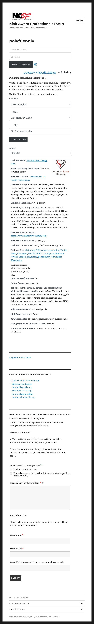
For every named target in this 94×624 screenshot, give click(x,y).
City (16, 125)
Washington (16, 260)
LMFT (39, 253)
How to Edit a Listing (21, 390)
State (15, 112)
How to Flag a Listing (22, 387)
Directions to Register (22, 384)
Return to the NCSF (18, 597)
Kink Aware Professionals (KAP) (36, 24)
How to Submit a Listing (23, 397)
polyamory (32, 257)
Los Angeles (48, 253)
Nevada (14, 257)
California (30, 250)
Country (13, 98)
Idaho (13, 253)
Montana (59, 253)
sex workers (56, 257)
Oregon (22, 257)
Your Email (17, 548)
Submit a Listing (17, 609)
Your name (16, 535)
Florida (63, 250)
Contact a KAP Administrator (25, 380)
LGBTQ (31, 253)
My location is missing (25, 469)
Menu (79, 20)
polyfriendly (44, 257)
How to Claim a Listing (22, 394)
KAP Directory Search (19, 603)
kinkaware (22, 253)
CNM (38, 250)
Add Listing (64, 72)
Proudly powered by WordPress (47, 617)
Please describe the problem (27, 483)
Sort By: (12, 148)
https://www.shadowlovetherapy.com (28, 236)
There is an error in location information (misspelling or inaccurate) (41, 474)
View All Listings (46, 72)
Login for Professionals (20, 357)
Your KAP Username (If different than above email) (37, 562)
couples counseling (50, 250)
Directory (29, 72)
